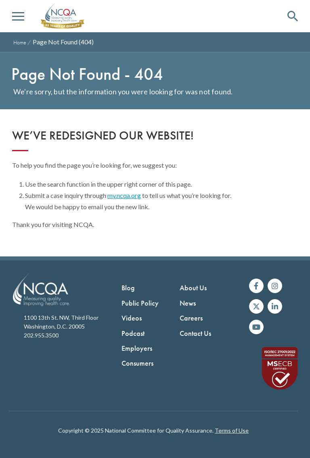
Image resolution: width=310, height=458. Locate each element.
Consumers (137, 363)
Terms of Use (232, 430)
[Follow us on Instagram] (275, 286)
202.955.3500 (41, 335)
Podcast (133, 333)
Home (19, 42)
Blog (128, 287)
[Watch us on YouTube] (256, 327)
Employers (136, 348)
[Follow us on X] (256, 306)
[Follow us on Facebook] (256, 286)
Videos (131, 318)
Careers (191, 318)
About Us (193, 287)
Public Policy (140, 303)
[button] (18, 16)
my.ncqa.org (124, 195)
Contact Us (195, 333)
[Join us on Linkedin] (275, 306)
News (188, 303)
